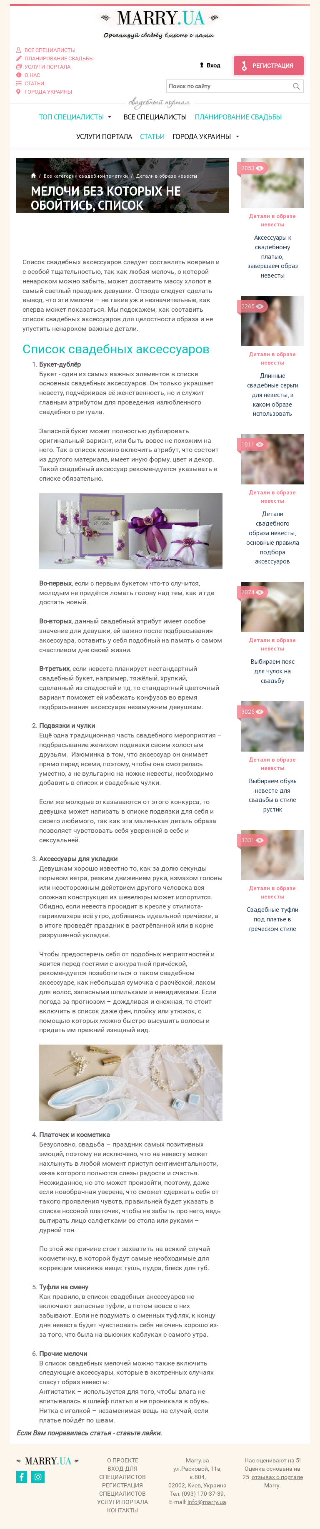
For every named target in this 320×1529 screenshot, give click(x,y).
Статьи (152, 136)
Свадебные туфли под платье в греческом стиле (272, 919)
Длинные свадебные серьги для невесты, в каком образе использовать (272, 394)
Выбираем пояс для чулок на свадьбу (272, 671)
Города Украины (201, 136)
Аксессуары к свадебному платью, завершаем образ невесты (273, 256)
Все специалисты (155, 117)
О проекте (122, 1460)
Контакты (122, 1510)
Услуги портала (104, 136)
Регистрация (272, 65)
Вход (213, 65)
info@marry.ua (207, 1502)
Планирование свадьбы (238, 117)
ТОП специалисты (71, 117)
